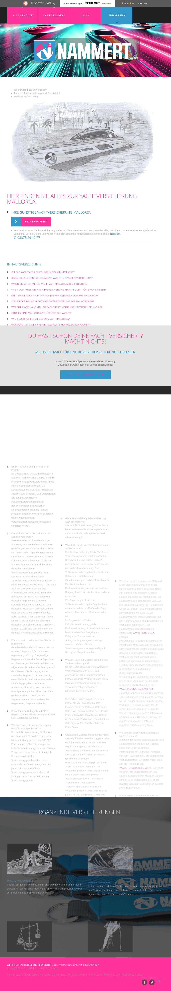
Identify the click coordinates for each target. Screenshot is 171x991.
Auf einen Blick (23, 15)
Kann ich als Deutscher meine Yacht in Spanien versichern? (52, 311)
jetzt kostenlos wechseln (85, 374)
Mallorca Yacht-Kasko (99, 937)
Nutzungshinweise (77, 974)
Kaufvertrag (128, 974)
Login (85, 15)
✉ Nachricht (114, 233)
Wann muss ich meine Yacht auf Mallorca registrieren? (49, 317)
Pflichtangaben (112, 974)
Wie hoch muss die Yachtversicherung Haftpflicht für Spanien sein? (58, 323)
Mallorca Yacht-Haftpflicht (20, 932)
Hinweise (106, 3)
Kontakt (45, 974)
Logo (139, 974)
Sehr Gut (92, 3)
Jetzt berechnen (29, 221)
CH (162, 981)
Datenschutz (58, 974)
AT (157, 981)
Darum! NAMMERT (54, 15)
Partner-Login (14, 974)
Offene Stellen (31, 974)
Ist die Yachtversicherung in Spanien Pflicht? (43, 305)
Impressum (95, 974)
